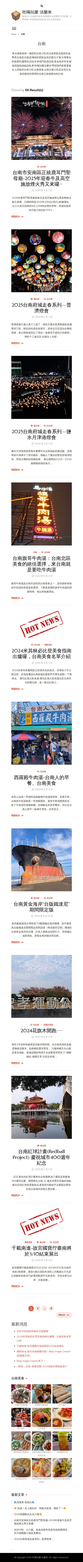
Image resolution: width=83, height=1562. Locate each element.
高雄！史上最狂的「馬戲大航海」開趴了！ (40, 1508)
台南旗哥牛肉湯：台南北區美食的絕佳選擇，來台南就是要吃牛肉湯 (42, 564)
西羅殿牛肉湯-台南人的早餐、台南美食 (41, 780)
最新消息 (48, 645)
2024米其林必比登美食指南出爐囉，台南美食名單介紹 (42, 653)
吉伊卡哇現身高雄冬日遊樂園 (32, 1331)
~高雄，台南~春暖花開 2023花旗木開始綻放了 (42, 1366)
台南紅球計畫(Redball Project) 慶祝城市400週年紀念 (41, 1157)
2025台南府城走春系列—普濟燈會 (41, 308)
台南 (35, 552)
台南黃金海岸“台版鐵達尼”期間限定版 (41, 907)
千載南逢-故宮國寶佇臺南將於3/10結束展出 (42, 1251)
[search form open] (41, 6)
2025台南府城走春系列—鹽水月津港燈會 (41, 434)
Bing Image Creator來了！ (31, 1361)
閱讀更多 (15, 216)
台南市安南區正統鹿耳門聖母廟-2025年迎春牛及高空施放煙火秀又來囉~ (42, 178)
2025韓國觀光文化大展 (28, 1514)
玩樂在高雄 (48, 1025)
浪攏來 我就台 (24, 1502)
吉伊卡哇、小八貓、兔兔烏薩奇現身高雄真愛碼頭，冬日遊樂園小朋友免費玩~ (42, 1531)
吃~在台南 (45, 552)
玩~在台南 (41, 167)
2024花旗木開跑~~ (42, 1030)
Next (62, 1314)
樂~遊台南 (35, 299)
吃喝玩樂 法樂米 (37, 12)
